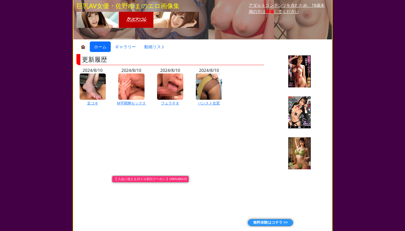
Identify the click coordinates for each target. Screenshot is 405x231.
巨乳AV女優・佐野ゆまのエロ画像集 (128, 5)
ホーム (100, 47)
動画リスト (154, 47)
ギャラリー (125, 47)
